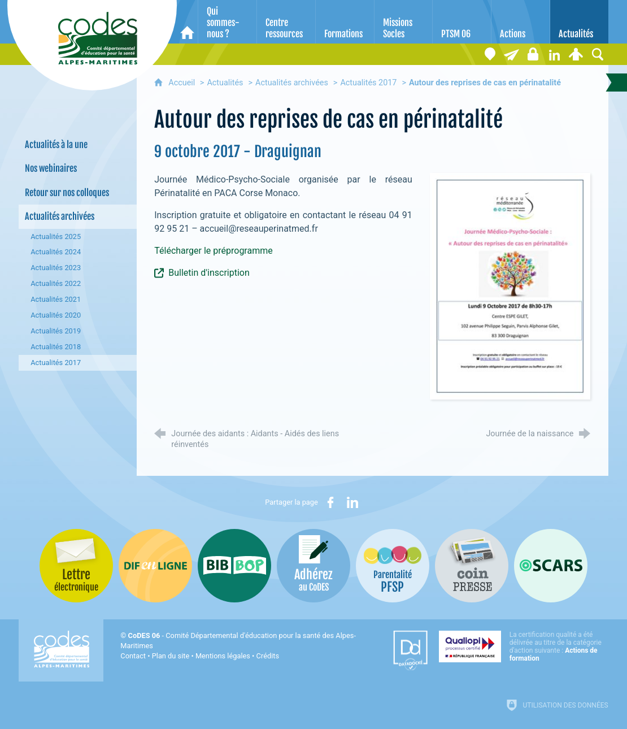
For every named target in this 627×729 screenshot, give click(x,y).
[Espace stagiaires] (533, 54)
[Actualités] (579, 22)
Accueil (182, 83)
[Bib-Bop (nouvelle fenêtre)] (234, 565)
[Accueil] (187, 22)
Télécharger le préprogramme (214, 250)
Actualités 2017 (368, 83)
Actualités (225, 83)
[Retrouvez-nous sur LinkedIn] (554, 54)
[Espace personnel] (576, 54)
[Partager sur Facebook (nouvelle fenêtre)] (330, 502)
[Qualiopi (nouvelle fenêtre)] (523, 646)
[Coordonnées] (490, 54)
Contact (133, 656)
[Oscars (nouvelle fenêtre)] (550, 565)
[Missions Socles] (404, 22)
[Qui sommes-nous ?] (227, 22)
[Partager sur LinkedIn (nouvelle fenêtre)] (352, 502)
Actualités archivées (291, 83)
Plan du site (171, 656)
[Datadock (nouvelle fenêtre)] (410, 650)
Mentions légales (222, 656)
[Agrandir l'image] (510, 285)
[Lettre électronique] (511, 54)
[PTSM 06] (462, 22)
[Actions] (520, 22)
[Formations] (345, 22)
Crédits (267, 656)
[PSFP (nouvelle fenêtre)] (392, 565)
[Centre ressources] (286, 22)
